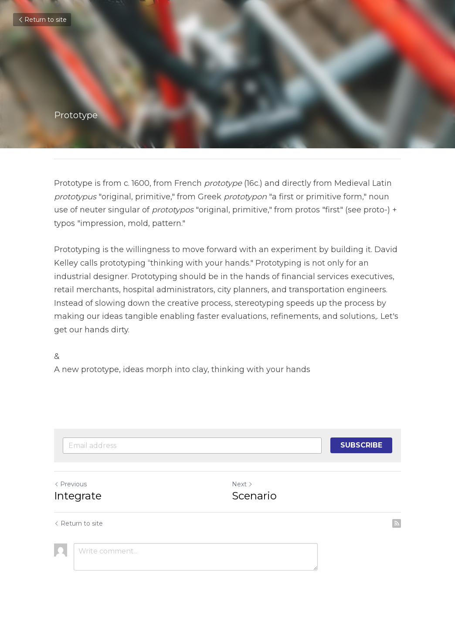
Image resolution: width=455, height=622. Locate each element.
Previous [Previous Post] (70, 484)
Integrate (78, 495)
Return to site (42, 20)
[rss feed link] (396, 523)
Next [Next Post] (242, 484)
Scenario (254, 495)
